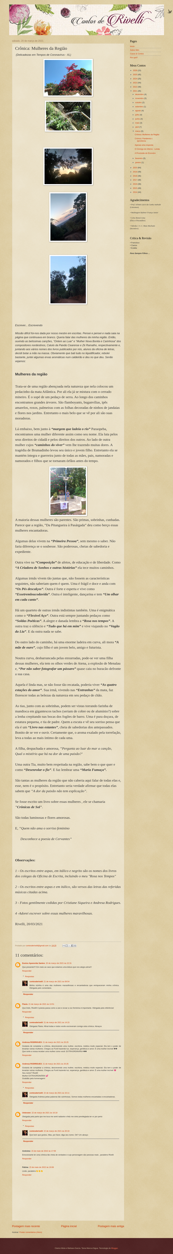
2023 (135, 83)
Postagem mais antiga (111, 1226)
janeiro (138, 162)
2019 (135, 172)
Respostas (29, 976)
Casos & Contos (137, 54)
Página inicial (69, 1226)
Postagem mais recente (26, 1226)
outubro (138, 102)
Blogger (114, 1248)
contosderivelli (36, 981)
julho (137, 115)
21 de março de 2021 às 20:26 (56, 1064)
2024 (135, 79)
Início (132, 46)
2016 (135, 184)
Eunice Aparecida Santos (33, 963)
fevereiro (139, 158)
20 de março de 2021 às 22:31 (59, 963)
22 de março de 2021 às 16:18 (44, 1113)
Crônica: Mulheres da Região (147, 134)
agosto (138, 110)
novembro (139, 98)
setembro (139, 106)
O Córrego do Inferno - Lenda (147, 149)
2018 (135, 176)
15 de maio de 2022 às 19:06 (41, 1167)
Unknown (26, 1113)
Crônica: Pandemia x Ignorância (143, 139)
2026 (135, 70)
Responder (27, 971)
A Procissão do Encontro (145, 153)
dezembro (139, 94)
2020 (135, 168)
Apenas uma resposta (144, 145)
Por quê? (134, 57)
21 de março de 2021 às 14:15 (56, 1022)
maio (137, 123)
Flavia (25, 1004)
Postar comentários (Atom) (30, 1232)
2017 (135, 180)
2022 (135, 87)
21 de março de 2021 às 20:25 (56, 1042)
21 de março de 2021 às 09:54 (56, 981)
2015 (135, 188)
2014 (135, 192)
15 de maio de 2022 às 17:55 (43, 1151)
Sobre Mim (134, 50)
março (138, 131)
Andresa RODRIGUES (32, 1042)
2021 (135, 91)
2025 (135, 74)
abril (137, 127)
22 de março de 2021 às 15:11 (56, 1093)
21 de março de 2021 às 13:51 (41, 1004)
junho (137, 119)
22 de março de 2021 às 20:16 (56, 1131)
